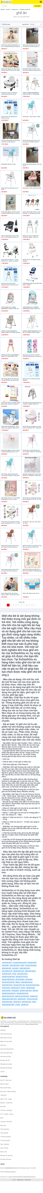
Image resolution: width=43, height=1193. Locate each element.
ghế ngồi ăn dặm (30, 988)
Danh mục (3, 1045)
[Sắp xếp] (35, 24)
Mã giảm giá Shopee (6, 1068)
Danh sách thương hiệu (6, 1049)
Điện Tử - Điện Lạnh (5, 1080)
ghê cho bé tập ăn (20, 979)
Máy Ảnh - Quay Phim (6, 1103)
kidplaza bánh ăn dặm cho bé (9, 999)
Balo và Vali (3, 1152)
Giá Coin (33, 1176)
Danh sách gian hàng (6, 1053)
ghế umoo (35, 990)
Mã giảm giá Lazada (6, 1064)
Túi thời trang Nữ (5, 1140)
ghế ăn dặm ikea (6, 990)
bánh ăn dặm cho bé (7, 985)
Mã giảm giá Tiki (5, 1060)
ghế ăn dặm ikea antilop (8, 1004)
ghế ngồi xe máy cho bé (25, 990)
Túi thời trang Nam (5, 1136)
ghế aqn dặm (29, 979)
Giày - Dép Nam (4, 1144)
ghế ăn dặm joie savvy (26, 982)
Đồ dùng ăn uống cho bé (25, 9)
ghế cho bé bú (17, 1002)
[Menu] (41, 2)
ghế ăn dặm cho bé (14, 965)
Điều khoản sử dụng (6, 1037)
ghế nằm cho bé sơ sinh (8, 996)
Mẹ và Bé (8, 9)
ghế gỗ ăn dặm (21, 999)
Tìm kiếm (37, 6)
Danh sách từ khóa (5, 1056)
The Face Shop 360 (16, 1176)
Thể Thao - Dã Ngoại (6, 1110)
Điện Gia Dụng (4, 1084)
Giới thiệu (3, 1030)
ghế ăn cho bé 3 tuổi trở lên (22, 996)
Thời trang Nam (4, 1129)
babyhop (18, 982)
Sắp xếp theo (25, 24)
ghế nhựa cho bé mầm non (8, 993)
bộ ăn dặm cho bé (6, 974)
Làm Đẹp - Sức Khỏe (6, 1121)
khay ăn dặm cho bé (25, 968)
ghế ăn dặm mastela (7, 1002)
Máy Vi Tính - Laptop (6, 1099)
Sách (1, 1118)
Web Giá (29, 1176)
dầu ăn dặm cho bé (7, 962)
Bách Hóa (3, 1125)
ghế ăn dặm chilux (26, 1002)
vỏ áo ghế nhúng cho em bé (20, 962)
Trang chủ (2, 9)
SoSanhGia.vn (20, 1179)
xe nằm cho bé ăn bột (32, 999)
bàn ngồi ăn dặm (32, 962)
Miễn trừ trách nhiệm (6, 1041)
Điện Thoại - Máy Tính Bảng (8, 1091)
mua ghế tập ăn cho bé (22, 993)
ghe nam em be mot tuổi (8, 982)
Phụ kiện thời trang (5, 1159)
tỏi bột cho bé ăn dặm (31, 965)
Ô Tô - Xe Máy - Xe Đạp (6, 1114)
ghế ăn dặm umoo (6, 968)
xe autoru (17, 1004)
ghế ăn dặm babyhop (30, 971)
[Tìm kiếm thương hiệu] (17, 6)
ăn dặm (14, 974)
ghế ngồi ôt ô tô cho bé (21, 976)
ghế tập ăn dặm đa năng (8, 979)
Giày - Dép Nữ (4, 1148)
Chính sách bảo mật (6, 1034)
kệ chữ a (23, 988)
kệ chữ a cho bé (6, 988)
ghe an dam (15, 968)
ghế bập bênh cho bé (19, 971)
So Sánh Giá (28, 1179)
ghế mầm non (24, 1004)
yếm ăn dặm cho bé (22, 974)
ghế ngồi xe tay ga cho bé (8, 976)
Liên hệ (2, 1071)
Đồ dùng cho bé (15, 9)
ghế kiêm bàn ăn (15, 988)
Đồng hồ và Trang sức (6, 1155)
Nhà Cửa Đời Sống (5, 1088)
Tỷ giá (9, 1176)
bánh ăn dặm (5, 965)
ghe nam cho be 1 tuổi (19, 985)
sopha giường (15, 990)
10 (32, 605)
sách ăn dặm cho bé (7, 971)
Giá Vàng (24, 1176)
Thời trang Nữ (4, 1133)
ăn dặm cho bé (33, 996)
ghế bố (22, 965)
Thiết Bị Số (3, 1095)
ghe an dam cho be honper (32, 985)
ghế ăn (34, 1002)
